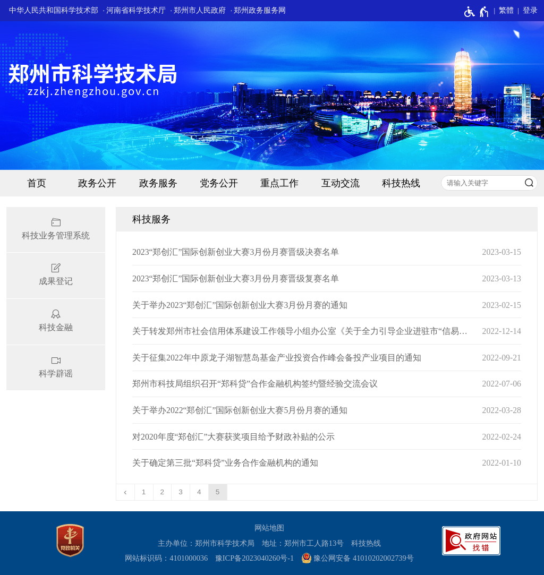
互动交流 (340, 183)
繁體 (506, 10)
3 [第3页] (180, 492)
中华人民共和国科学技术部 (53, 10)
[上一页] (125, 492)
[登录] (526, 10)
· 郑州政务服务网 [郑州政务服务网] (258, 10)
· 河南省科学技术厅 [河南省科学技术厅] (134, 10)
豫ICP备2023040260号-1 (254, 558)
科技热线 (401, 183)
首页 (36, 183)
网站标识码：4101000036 (166, 558)
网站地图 (269, 527)
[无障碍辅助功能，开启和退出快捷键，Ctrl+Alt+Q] (476, 11)
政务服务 (158, 183)
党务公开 (219, 183)
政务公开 (97, 183)
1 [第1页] (144, 492)
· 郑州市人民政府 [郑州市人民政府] (198, 10)
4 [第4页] (199, 492)
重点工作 (279, 183)
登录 (530, 10)
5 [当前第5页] (218, 492)
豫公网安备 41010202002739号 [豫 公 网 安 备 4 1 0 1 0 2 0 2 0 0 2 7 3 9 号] (357, 558)
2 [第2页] (162, 492)
